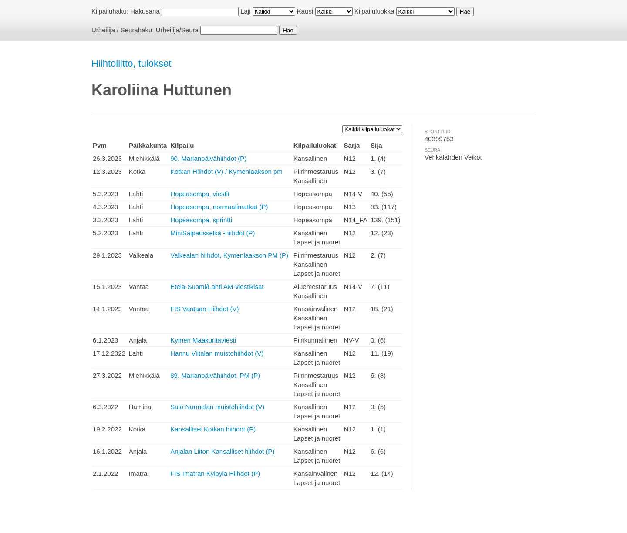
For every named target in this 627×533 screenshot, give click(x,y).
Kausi (305, 11)
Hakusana (145, 11)
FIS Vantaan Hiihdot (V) (204, 308)
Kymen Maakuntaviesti (203, 340)
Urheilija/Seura (177, 30)
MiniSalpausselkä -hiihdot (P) (212, 233)
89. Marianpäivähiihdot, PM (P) (215, 375)
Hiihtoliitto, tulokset (131, 63)
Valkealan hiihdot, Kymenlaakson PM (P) (229, 255)
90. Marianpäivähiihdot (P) (208, 158)
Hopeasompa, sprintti (201, 220)
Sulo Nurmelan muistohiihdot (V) (217, 407)
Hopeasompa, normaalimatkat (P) (219, 206)
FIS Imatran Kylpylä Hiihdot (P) (215, 473)
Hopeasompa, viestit (199, 193)
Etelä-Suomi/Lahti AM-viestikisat (216, 286)
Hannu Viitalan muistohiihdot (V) (216, 353)
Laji (245, 11)
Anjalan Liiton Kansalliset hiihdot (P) (222, 451)
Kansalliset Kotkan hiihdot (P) (213, 429)
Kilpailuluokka (374, 11)
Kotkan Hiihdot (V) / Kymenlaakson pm (226, 171)
